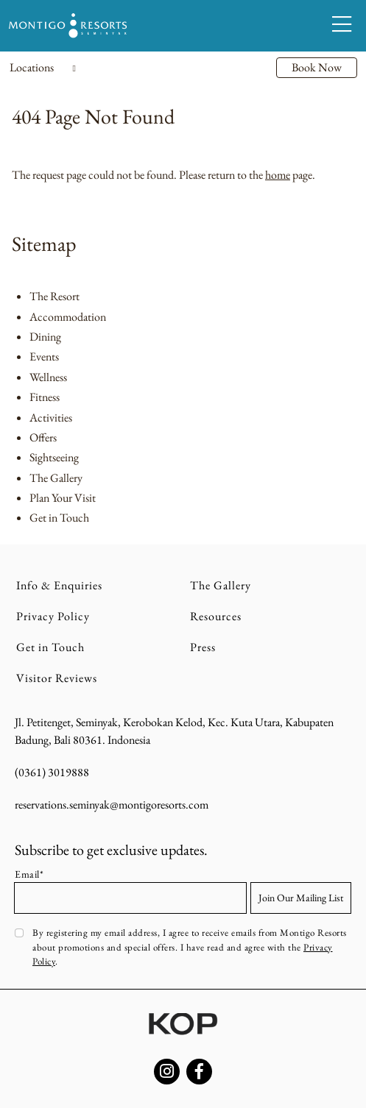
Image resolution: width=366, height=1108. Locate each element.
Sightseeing (54, 457)
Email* (29, 874)
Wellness (48, 377)
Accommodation (67, 316)
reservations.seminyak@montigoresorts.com (111, 804)
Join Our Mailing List (300, 897)
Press (203, 647)
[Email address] (130, 898)
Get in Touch (59, 517)
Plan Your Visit (62, 497)
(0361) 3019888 (52, 772)
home (277, 174)
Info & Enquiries (59, 585)
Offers (43, 437)
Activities (50, 417)
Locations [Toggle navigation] (43, 67)
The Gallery (55, 478)
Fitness (44, 397)
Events (44, 356)
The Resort (54, 296)
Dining (45, 336)
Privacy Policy (53, 616)
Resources (216, 616)
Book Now (317, 67)
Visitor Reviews (56, 678)
